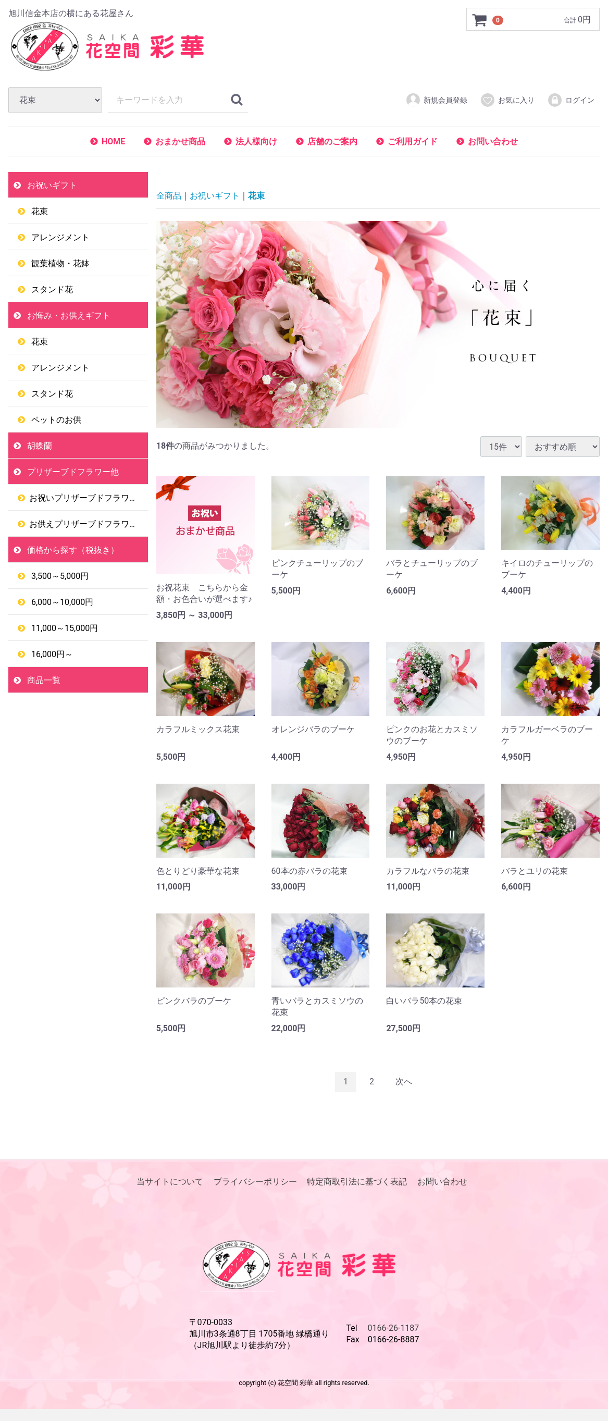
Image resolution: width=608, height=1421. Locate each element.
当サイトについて (170, 1182)
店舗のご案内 (332, 141)
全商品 (168, 196)
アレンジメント (59, 237)
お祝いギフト (51, 185)
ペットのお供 (55, 420)
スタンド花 (51, 289)
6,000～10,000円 (61, 602)
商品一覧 (42, 680)
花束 (38, 211)
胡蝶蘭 (38, 446)
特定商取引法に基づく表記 (357, 1182)
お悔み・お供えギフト (67, 315)
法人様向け (256, 141)
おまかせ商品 (180, 141)
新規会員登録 (436, 100)
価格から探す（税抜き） (72, 550)
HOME (113, 141)
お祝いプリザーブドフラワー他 (87, 498)
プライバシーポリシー (255, 1182)
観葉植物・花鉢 (59, 263)
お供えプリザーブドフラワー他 (87, 524)
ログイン (570, 100)
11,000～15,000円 (63, 628)
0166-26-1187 (393, 1328)
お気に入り (507, 100)
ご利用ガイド (413, 141)
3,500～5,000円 (59, 576)
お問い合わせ (493, 141)
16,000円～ (51, 654)
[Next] (403, 1082)
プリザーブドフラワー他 (72, 472)
